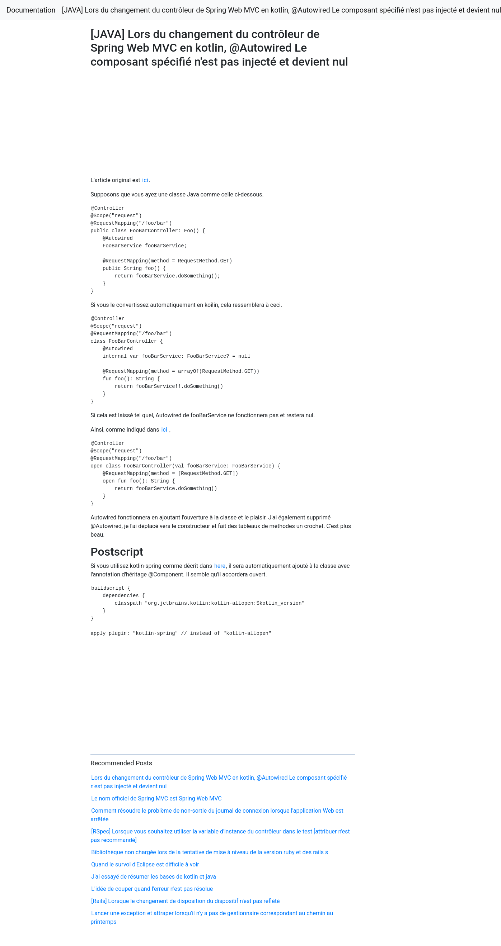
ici (145, 180)
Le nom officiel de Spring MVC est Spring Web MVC (156, 798)
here (219, 565)
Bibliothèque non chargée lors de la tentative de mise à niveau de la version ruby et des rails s (209, 852)
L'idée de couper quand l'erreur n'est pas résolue (152, 888)
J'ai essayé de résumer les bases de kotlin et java (153, 876)
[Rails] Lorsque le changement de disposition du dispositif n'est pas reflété (185, 901)
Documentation (31, 10)
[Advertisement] (402, 296)
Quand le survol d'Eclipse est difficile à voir (145, 864)
